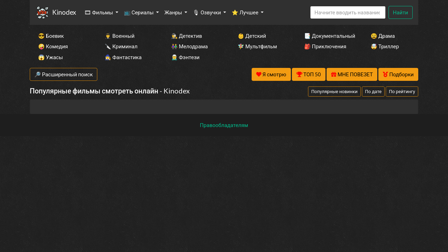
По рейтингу (402, 91)
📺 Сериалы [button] (139, 12)
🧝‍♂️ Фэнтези (185, 57)
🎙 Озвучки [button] (207, 12)
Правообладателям (224, 125)
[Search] (348, 12)
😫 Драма (383, 36)
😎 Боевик (51, 36)
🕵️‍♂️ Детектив (186, 36)
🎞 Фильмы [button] (99, 12)
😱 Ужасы (50, 57)
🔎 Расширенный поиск (63, 74)
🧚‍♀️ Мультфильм (257, 46)
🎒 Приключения (325, 46)
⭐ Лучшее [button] (245, 12)
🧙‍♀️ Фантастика (123, 57)
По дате (373, 91)
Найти (400, 12)
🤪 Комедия (53, 46)
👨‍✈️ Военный (119, 36)
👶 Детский (252, 36)
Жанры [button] (173, 12)
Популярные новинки (334, 91)
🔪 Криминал (121, 46)
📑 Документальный (328, 36)
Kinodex (64, 12)
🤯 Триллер (385, 46)
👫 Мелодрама (189, 46)
